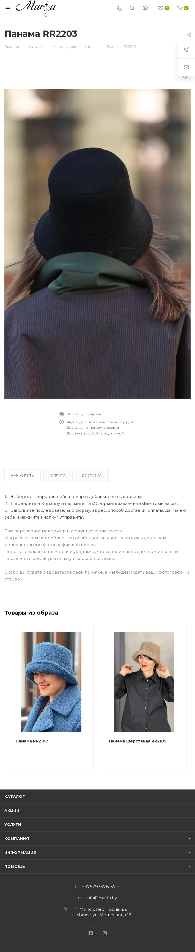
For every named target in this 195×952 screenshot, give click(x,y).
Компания (16, 838)
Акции (12, 810)
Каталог (14, 796)
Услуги (12, 824)
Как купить (22, 475)
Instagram (105, 933)
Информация (20, 852)
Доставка (91, 475)
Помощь (14, 866)
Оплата (58, 475)
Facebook (91, 933)
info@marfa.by (101, 897)
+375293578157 (99, 887)
